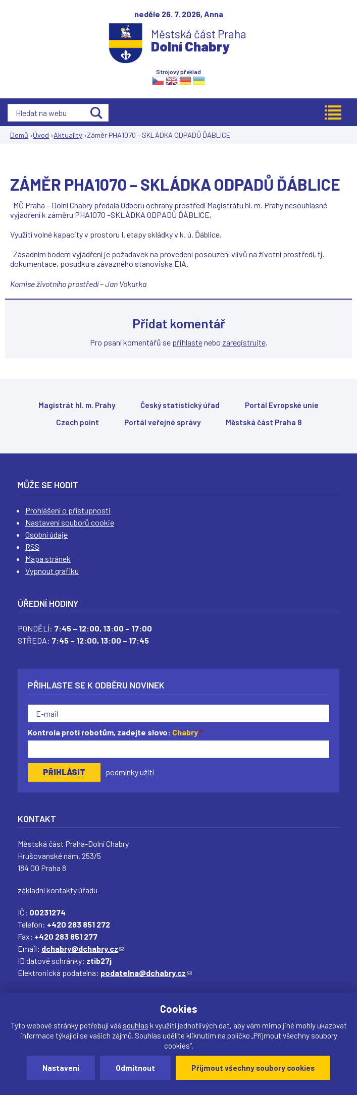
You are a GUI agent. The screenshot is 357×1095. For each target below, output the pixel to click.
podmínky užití (130, 772)
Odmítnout (135, 1067)
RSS (32, 546)
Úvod (41, 135)
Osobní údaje (46, 534)
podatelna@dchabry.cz (146, 972)
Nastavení (60, 1067)
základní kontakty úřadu (57, 890)
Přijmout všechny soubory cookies (253, 1067)
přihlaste (187, 342)
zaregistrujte (244, 342)
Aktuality (68, 135)
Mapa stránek (48, 558)
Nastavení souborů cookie (69, 522)
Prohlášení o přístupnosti (68, 510)
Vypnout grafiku (52, 570)
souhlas (135, 1025)
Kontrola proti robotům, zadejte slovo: (115, 732)
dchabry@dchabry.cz (82, 948)
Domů (19, 135)
